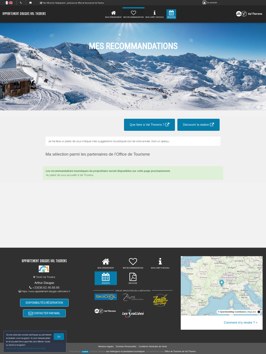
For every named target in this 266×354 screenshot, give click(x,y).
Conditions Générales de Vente (153, 346)
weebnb (85, 351)
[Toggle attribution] (259, 312)
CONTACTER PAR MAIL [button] (44, 313)
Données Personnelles (126, 346)
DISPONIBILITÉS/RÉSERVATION (44, 302)
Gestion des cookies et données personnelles (26, 348)
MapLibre (252, 312)
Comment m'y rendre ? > (241, 322)
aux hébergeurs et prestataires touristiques (125, 351)
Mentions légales (106, 346)
